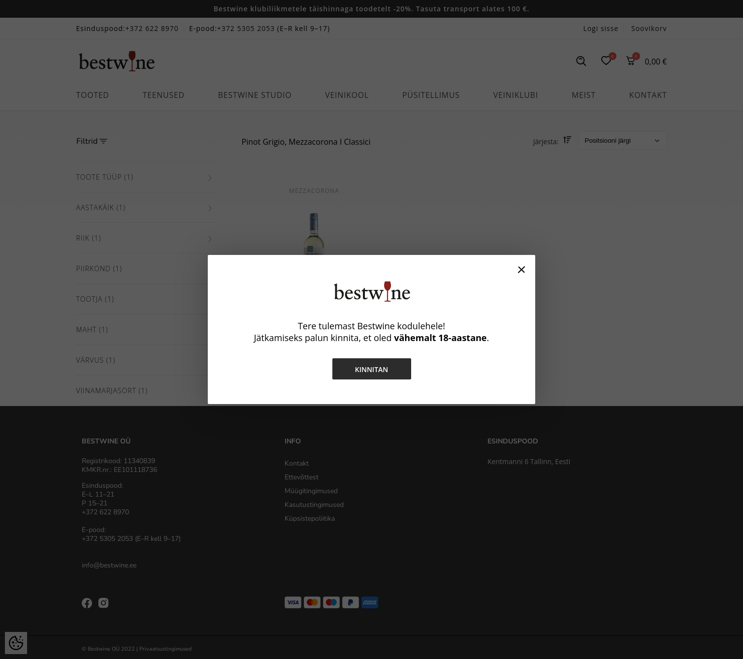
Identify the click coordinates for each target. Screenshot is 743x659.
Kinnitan (371, 369)
